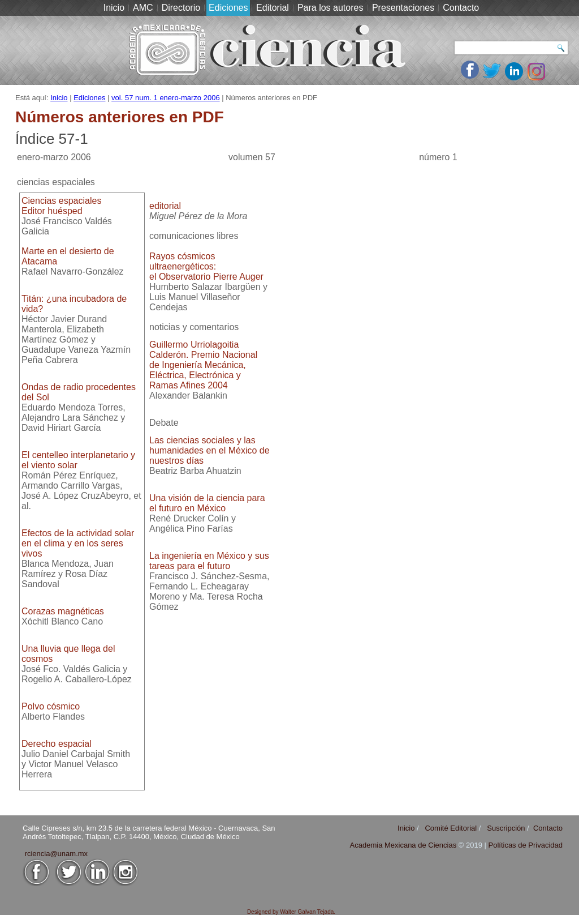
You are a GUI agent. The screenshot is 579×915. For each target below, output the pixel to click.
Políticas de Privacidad (525, 845)
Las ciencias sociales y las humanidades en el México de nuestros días (209, 450)
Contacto (461, 7)
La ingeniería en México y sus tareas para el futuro (209, 561)
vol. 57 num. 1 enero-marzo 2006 (165, 97)
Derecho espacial (56, 744)
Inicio (113, 7)
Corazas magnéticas (62, 611)
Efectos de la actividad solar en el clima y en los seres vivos (77, 543)
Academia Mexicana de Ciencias (404, 845)
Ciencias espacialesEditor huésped (61, 206)
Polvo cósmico (50, 706)
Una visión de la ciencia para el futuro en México (207, 503)
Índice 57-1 (51, 138)
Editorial (272, 7)
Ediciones (228, 7)
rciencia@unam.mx (56, 853)
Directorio (181, 7)
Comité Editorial (451, 828)
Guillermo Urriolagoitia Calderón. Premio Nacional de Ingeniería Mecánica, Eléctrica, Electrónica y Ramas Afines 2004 (203, 365)
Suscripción (506, 828)
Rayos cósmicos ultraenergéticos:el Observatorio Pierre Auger (206, 266)
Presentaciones (403, 7)
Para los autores (330, 7)
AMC (143, 7)
